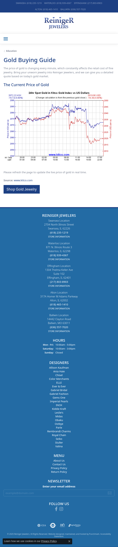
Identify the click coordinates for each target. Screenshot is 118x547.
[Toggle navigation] (5, 39)
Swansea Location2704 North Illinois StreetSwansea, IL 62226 (59, 228)
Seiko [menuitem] (59, 438)
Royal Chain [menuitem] (59, 435)
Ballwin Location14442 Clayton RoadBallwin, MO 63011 (59, 323)
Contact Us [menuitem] (58, 464)
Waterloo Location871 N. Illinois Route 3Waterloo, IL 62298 (59, 251)
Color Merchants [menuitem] (59, 379)
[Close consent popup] (69, 541)
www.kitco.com (23, 180)
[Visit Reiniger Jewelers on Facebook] (56, 509)
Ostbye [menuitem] (59, 424)
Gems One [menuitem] (59, 397)
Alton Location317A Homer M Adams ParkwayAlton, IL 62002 (59, 300)
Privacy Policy (49, 541)
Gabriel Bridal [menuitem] (59, 390)
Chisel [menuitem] (59, 375)
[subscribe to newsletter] (109, 493)
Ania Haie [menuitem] (59, 371)
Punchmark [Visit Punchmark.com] (94, 533)
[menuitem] (41, 525)
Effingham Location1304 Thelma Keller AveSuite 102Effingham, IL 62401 (59, 275)
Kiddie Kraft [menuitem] (59, 409)
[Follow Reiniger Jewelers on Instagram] (61, 509)
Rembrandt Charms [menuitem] (59, 431)
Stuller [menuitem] (59, 442)
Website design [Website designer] (55, 533)
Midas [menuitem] (59, 416)
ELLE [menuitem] (59, 382)
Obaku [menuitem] (59, 420)
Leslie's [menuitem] (59, 412)
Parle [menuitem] (59, 427)
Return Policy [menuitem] (59, 471)
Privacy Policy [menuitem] (59, 468)
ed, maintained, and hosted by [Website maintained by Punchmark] (75, 533)
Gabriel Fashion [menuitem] (59, 394)
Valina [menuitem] (59, 446)
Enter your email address (59, 486)
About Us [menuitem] (59, 460)
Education (11, 50)
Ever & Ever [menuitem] (59, 386)
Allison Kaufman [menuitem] (59, 367)
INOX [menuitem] (59, 405)
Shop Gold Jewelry (22, 189)
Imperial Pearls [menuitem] (59, 401)
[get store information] (59, 236)
